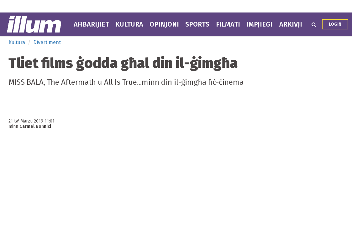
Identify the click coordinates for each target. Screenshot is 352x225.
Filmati (228, 24)
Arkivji (290, 24)
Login (335, 24)
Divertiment (47, 42)
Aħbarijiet (91, 24)
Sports (197, 24)
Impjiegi (259, 24)
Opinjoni (164, 24)
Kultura (129, 24)
